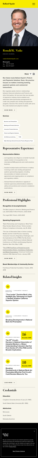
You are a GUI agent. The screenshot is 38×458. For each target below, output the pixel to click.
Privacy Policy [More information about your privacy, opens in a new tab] (12, 446)
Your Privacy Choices (19, 451)
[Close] (34, 431)
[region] (19, 443)
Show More (9, 110)
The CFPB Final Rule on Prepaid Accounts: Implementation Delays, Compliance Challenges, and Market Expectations (18, 250)
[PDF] (33, 74)
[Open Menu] (33, 4)
